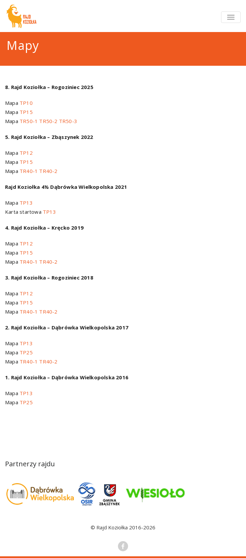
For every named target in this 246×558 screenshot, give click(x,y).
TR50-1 (29, 121)
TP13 (26, 202)
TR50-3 (68, 121)
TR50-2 (48, 121)
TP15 (26, 112)
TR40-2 (48, 171)
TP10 (26, 102)
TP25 (26, 352)
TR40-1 (29, 171)
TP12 (26, 152)
